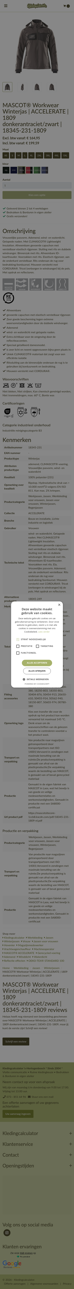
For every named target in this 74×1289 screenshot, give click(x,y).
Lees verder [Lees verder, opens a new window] (44, 631)
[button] (37, 679)
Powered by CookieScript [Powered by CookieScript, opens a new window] (37, 684)
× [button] (59, 605)
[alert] (37, 644)
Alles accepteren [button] (37, 662)
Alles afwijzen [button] (37, 671)
